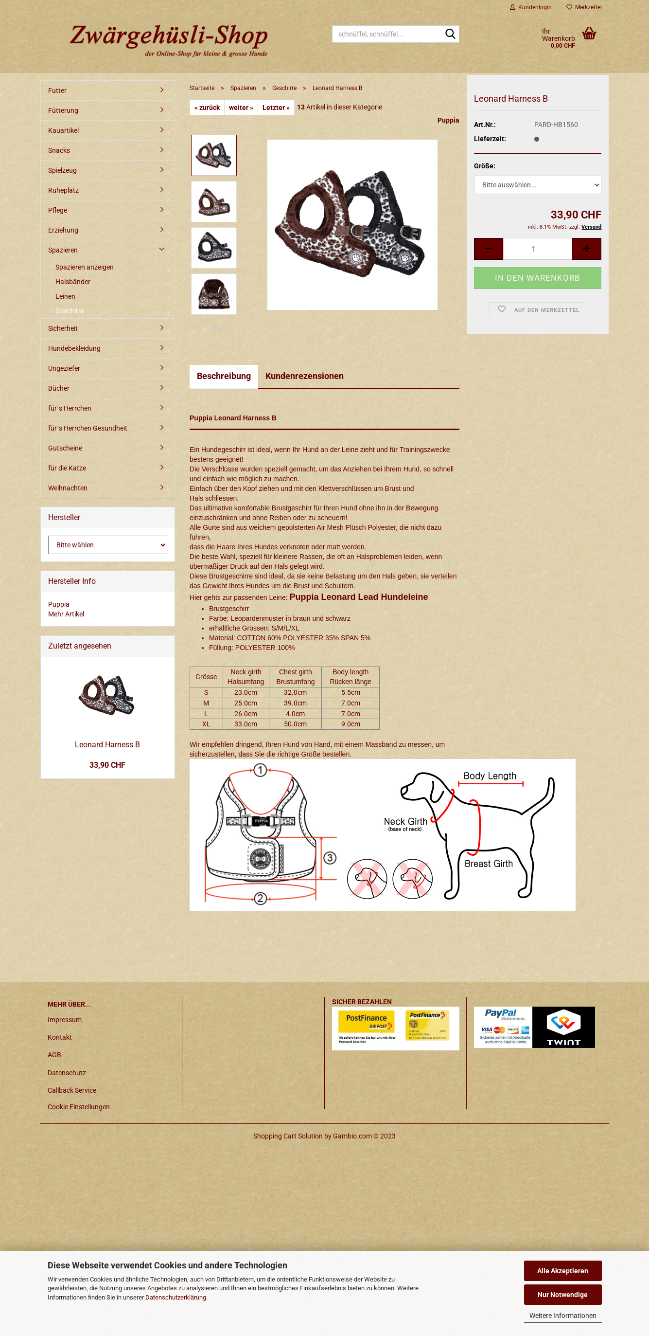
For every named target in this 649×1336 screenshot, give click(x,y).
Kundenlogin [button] (531, 7)
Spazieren (63, 250)
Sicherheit (63, 328)
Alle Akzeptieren (562, 1271)
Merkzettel (584, 7)
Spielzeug (62, 170)
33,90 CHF (107, 765)
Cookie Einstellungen (79, 1107)
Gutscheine (65, 448)
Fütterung (63, 110)
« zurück (207, 107)
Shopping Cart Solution (288, 1136)
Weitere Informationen (562, 1315)
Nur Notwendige (563, 1295)
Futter (57, 90)
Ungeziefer (64, 368)
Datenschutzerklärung (175, 1297)
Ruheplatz (63, 190)
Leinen (65, 296)
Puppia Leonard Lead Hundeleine (358, 597)
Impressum (65, 1020)
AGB (54, 1055)
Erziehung (63, 230)
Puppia (448, 120)
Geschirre (69, 311)
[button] (218, 327)
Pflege (57, 210)
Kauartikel (63, 130)
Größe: (484, 171)
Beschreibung (224, 376)
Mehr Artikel (66, 614)
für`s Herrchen (69, 408)
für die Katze (67, 468)
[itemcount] (537, 255)
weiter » (241, 107)
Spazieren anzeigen (84, 267)
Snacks (59, 150)
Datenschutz (67, 1073)
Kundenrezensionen (304, 376)
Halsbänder (72, 282)
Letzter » (276, 107)
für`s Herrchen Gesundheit (87, 428)
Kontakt (60, 1037)
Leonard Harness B (107, 744)
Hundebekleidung (74, 348)
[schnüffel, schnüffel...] (450, 34)
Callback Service (72, 1090)
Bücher (59, 388)
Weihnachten (68, 488)
